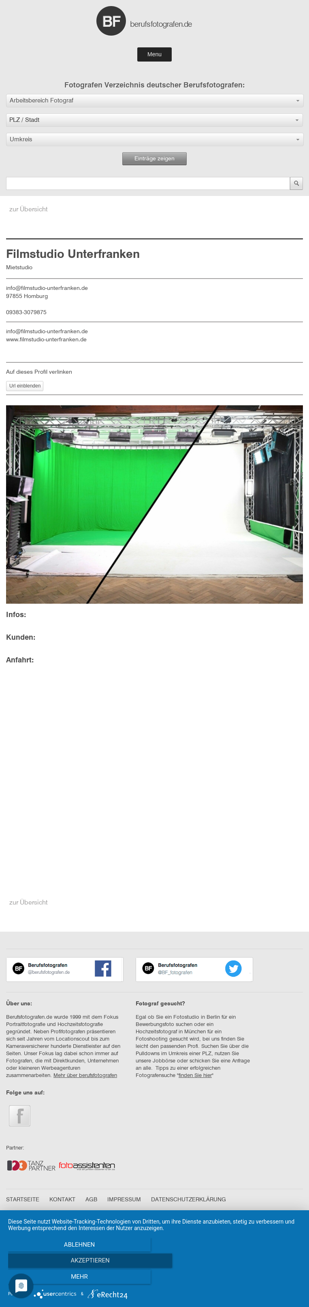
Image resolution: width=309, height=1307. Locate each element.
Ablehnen (51, 1279)
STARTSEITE (22, 1200)
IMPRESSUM (124, 1200)
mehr (257, 1279)
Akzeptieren (154, 1279)
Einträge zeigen (154, 159)
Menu (154, 54)
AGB (91, 1200)
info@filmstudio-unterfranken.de (47, 331)
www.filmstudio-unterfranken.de (46, 340)
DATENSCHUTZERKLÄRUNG (188, 1200)
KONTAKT (62, 1200)
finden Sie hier (195, 1075)
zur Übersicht (28, 209)
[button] (155, 100)
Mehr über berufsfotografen (85, 1075)
